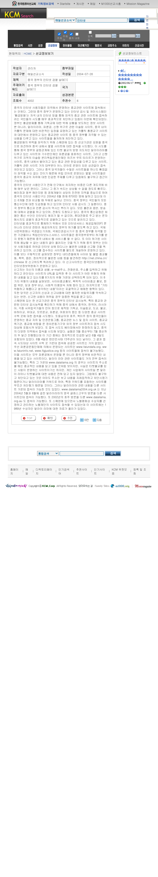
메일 (93, 4)
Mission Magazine (138, 4)
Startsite (65, 4)
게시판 (80, 4)
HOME (28, 53)
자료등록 (147, 22)
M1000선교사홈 (111, 4)
